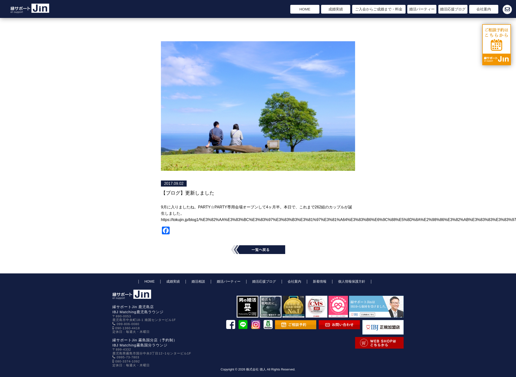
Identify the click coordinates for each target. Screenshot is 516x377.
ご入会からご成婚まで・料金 (378, 9)
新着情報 (319, 281)
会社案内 (483, 9)
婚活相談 (198, 281)
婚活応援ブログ (453, 9)
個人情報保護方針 (351, 281)
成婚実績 (335, 9)
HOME (305, 9)
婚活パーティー (422, 9)
